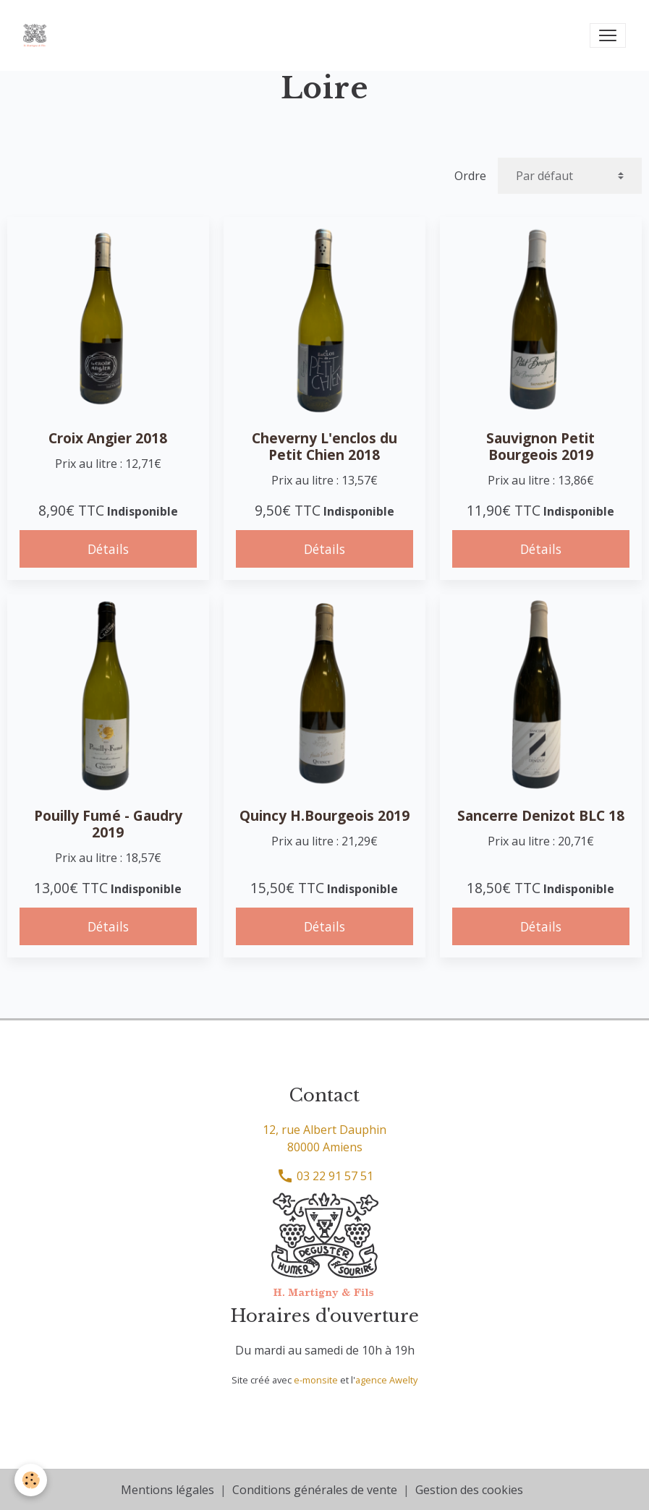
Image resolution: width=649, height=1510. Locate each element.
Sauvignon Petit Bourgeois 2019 (540, 446)
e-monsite (316, 1379)
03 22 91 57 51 (324, 1176)
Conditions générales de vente (314, 1490)
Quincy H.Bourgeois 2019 (324, 815)
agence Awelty (386, 1379)
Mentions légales (167, 1490)
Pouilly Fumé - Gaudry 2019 (108, 824)
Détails (108, 549)
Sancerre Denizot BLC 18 (540, 815)
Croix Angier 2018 (107, 438)
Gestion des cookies (469, 1490)
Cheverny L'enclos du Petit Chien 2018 (324, 446)
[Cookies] (30, 1480)
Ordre (470, 176)
